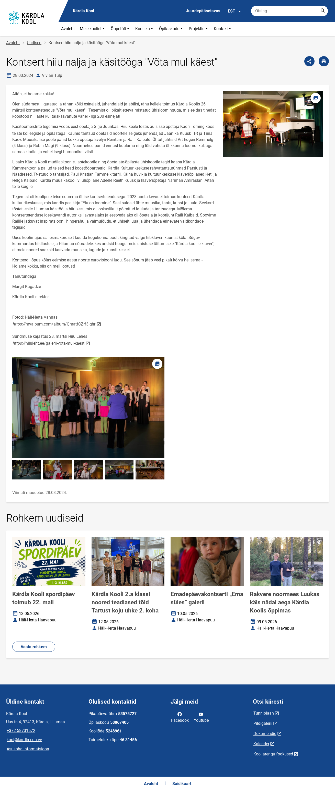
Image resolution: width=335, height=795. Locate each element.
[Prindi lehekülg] (324, 61)
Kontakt (223, 28)
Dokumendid (264, 733)
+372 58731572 (21, 730)
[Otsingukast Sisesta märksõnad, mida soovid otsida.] (289, 11)
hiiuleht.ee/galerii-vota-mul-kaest (52, 343)
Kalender (261, 743)
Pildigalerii (262, 723)
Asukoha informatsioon (28, 748)
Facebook (180, 717)
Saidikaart (181, 783)
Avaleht (68, 28)
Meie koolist (93, 28)
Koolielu (144, 28)
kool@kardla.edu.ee (24, 739)
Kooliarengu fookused (273, 754)
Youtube (201, 717)
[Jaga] (309, 61)
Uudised (34, 42)
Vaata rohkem (34, 646)
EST (234, 11)
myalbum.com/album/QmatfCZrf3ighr (57, 324)
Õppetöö (120, 28)
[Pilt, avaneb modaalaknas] (88, 407)
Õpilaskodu (171, 28)
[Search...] (322, 11)
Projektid (199, 28)
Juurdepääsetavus (203, 10)
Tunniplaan (263, 713)
